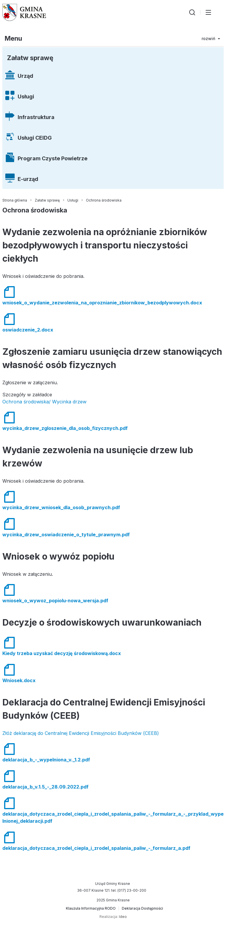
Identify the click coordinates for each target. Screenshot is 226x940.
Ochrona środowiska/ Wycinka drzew (44, 402)
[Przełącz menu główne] (208, 12)
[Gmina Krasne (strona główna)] (24, 12)
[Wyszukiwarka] (192, 12)
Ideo (123, 916)
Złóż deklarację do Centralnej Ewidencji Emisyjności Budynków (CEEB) (80, 733)
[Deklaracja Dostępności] (142, 908)
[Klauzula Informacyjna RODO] (91, 908)
